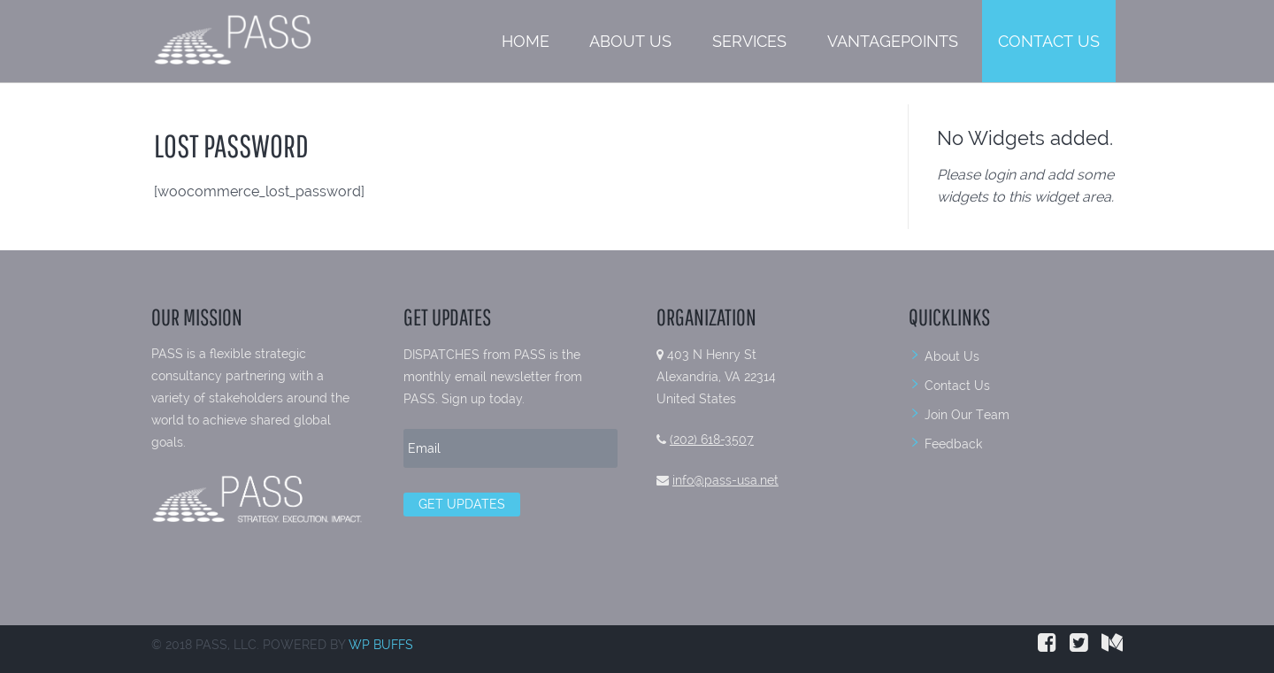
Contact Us (1049, 41)
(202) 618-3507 (712, 439)
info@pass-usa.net (725, 480)
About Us (630, 41)
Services (749, 41)
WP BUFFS (381, 645)
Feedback (953, 444)
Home (525, 41)
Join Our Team (967, 415)
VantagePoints (892, 41)
